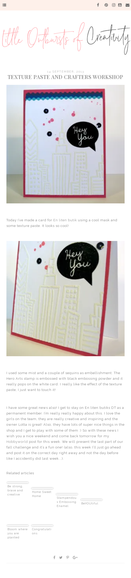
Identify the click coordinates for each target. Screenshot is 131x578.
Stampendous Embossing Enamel (67, 502)
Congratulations (42, 531)
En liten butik (65, 220)
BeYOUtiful (89, 503)
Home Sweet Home (42, 494)
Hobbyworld (17, 442)
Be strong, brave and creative (15, 490)
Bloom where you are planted (17, 533)
